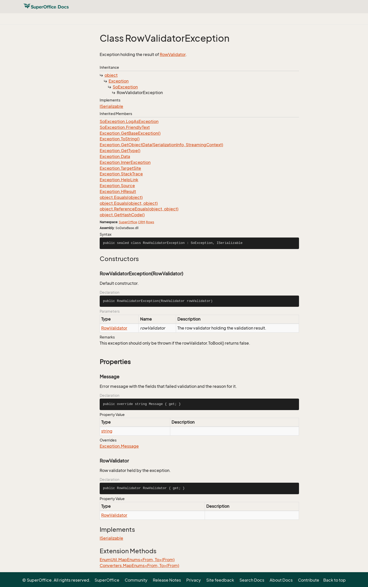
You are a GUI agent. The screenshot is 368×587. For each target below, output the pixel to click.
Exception (119, 81)
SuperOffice (128, 222)
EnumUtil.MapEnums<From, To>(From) (137, 559)
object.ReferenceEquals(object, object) (139, 208)
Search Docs (251, 580)
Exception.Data (115, 156)
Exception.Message (119, 446)
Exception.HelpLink (119, 179)
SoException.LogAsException (129, 121)
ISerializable (111, 106)
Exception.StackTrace (121, 173)
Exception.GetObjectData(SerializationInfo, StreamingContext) (161, 144)
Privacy (193, 580)
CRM (141, 222)
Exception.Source (117, 185)
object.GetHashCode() (122, 214)
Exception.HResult (118, 191)
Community (136, 580)
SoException (125, 86)
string (106, 431)
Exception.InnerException (125, 162)
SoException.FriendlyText (125, 127)
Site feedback (220, 580)
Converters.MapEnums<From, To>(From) (139, 565)
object (111, 75)
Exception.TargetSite (120, 168)
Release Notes (167, 580)
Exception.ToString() (120, 138)
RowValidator (173, 54)
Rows (150, 222)
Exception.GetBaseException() (130, 133)
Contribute (308, 580)
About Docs (281, 580)
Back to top (334, 580)
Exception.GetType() (120, 150)
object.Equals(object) (121, 197)
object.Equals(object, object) (129, 203)
